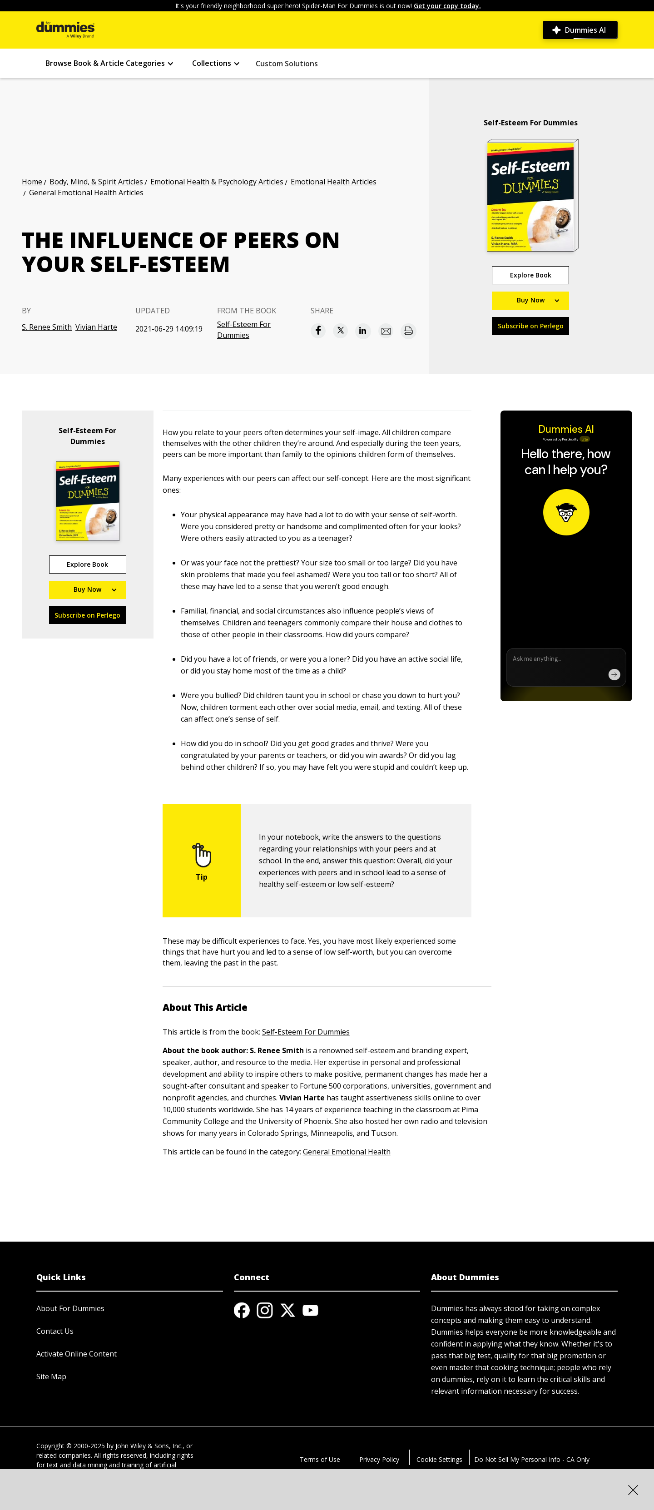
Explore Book (530, 275)
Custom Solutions (287, 64)
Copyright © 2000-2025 (70, 1445)
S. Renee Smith (47, 327)
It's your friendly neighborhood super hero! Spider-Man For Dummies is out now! (328, 5)
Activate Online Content (76, 1354)
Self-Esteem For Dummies (244, 329)
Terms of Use (320, 1459)
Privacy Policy (379, 1459)
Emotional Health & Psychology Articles (216, 181)
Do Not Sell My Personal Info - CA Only (532, 1459)
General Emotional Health (347, 1152)
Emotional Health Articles (334, 181)
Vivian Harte (96, 327)
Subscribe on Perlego (531, 326)
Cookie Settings (439, 1459)
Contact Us (55, 1331)
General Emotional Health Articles (86, 192)
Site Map (51, 1376)
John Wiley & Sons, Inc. (149, 1445)
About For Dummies (70, 1308)
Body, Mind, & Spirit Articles (96, 181)
